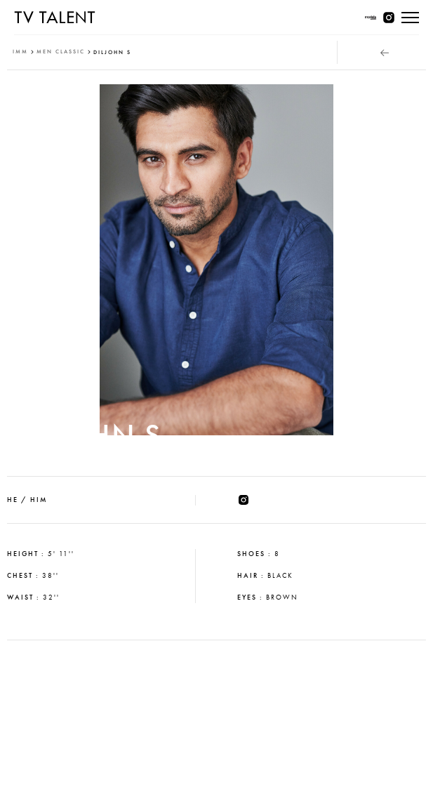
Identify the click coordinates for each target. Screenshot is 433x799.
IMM (20, 51)
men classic (60, 51)
